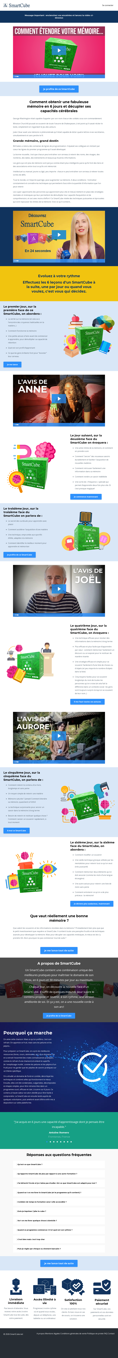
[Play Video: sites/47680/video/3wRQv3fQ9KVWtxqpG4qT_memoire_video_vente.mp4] (59, 50)
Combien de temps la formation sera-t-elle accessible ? (49, 1209)
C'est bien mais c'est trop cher (36, 1248)
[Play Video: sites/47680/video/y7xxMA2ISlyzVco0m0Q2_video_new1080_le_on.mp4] (59, 234)
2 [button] (50, 1144)
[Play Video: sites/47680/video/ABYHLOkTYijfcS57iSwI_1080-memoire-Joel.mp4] (59, 588)
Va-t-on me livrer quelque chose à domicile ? (43, 1229)
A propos (29, 1352)
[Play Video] (15, 76)
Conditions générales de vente (66, 1352)
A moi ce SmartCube (16, 830)
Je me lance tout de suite (59, 952)
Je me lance (12, 364)
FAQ (103, 1352)
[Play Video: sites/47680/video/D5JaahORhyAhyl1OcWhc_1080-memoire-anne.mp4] (59, 398)
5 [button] (60, 1144)
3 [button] (53, 1144)
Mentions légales (43, 1352)
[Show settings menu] (98, 76)
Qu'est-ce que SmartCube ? (35, 1167)
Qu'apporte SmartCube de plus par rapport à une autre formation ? (54, 1177)
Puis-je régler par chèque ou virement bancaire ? (45, 1258)
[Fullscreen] (102, 76)
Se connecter (107, 5)
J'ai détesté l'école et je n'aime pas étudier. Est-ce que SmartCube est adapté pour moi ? (60, 1188)
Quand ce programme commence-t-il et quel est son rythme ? (52, 1239)
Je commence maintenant (86, 496)
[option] (59, 1129)
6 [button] (64, 1144)
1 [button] (46, 1144)
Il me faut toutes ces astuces (87, 701)
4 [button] (57, 1144)
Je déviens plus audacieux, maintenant (91, 904)
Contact (111, 1352)
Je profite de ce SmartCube (59, 89)
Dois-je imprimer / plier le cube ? (37, 1219)
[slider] (56, 76)
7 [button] (67, 1144)
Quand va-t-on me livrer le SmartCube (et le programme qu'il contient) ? (57, 1199)
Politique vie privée (91, 1352)
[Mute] (93, 76)
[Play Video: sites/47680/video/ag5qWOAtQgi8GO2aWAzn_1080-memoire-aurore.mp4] (59, 735)
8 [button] (71, 1144)
